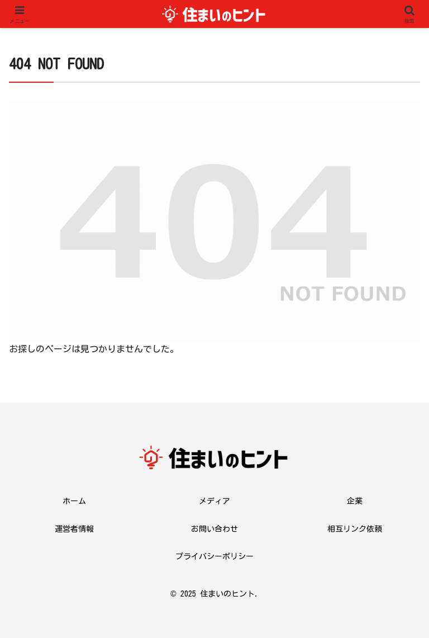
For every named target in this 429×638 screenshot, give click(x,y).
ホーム (74, 501)
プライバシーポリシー (214, 556)
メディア (214, 501)
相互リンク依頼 (354, 529)
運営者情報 (74, 529)
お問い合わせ (214, 529)
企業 (355, 501)
